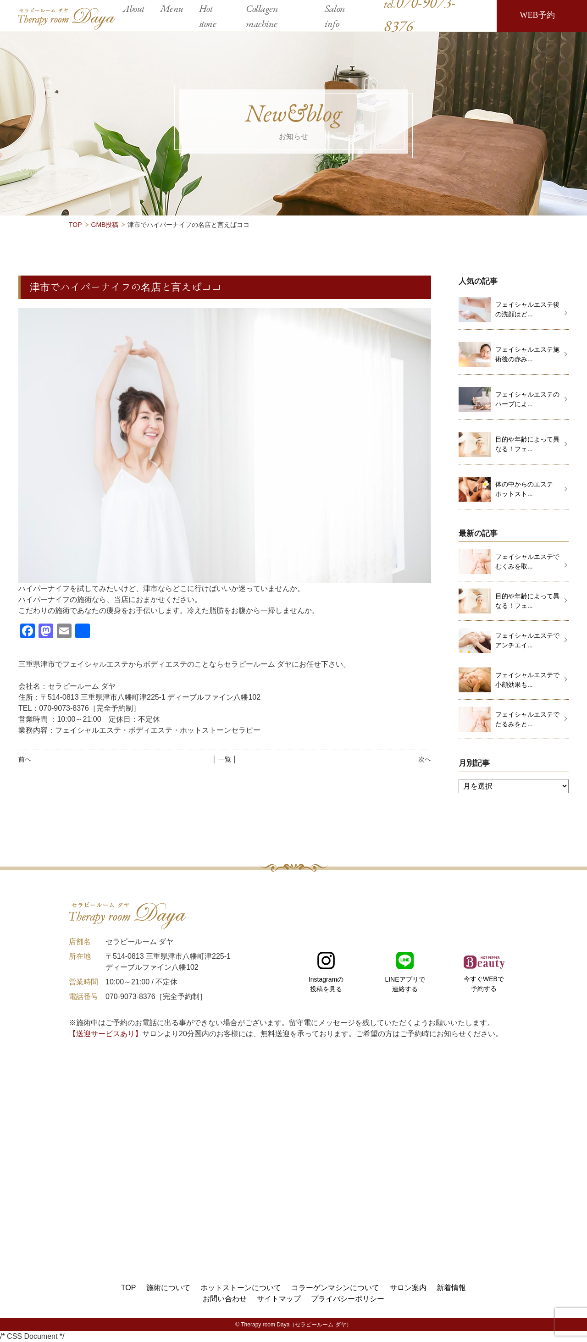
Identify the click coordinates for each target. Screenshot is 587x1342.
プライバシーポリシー (347, 1299)
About (133, 8)
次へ (424, 759)
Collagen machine (262, 16)
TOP (75, 224)
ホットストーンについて (240, 1288)
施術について (168, 1288)
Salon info (335, 16)
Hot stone (207, 16)
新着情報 (451, 1288)
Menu (171, 8)
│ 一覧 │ (224, 759)
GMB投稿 (105, 224)
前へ (24, 759)
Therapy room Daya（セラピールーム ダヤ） (296, 1324)
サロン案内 (408, 1288)
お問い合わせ (225, 1299)
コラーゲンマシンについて (335, 1288)
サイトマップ (279, 1299)
